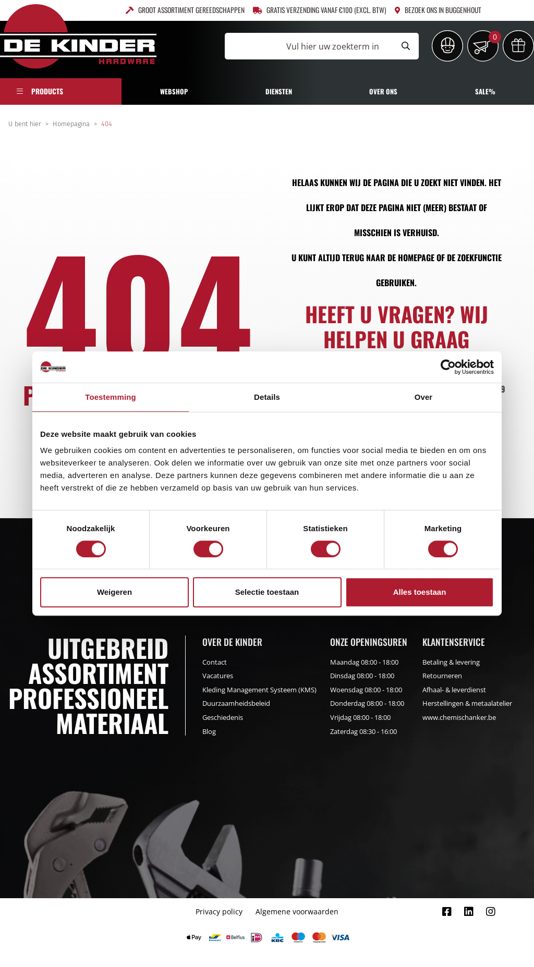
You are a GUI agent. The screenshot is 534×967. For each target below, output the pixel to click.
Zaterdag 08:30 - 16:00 (363, 731)
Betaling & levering (451, 662)
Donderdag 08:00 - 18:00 (367, 703)
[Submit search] (406, 46)
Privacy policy (219, 911)
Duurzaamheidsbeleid (236, 703)
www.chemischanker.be (459, 717)
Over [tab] (424, 397)
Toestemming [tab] (110, 397)
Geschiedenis (222, 717)
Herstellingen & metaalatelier (467, 703)
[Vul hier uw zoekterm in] (309, 46)
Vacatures (217, 675)
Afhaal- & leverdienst (454, 689)
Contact (214, 662)
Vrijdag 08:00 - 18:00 (360, 717)
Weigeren (114, 591)
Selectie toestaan (267, 591)
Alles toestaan (419, 591)
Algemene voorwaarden (297, 911)
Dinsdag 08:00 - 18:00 (362, 675)
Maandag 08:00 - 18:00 (364, 662)
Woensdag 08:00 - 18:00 (366, 689)
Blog (209, 731)
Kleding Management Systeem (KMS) (259, 689)
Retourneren (442, 675)
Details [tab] (267, 397)
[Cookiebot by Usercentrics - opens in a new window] (448, 367)
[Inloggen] (447, 46)
